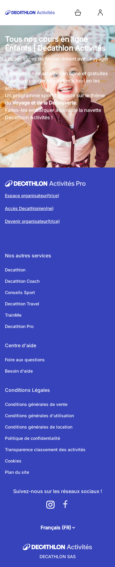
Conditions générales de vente (36, 404)
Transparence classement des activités (45, 449)
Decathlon (15, 269)
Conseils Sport (20, 292)
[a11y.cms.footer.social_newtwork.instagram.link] (50, 504)
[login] (100, 12)
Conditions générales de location (38, 426)
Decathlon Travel (22, 303)
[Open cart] (78, 12)
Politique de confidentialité (32, 438)
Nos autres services (28, 255)
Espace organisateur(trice (31, 195)
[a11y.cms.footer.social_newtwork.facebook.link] (65, 504)
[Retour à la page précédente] (9, 44)
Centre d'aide (20, 345)
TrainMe (13, 315)
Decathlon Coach (22, 281)
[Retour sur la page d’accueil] (30, 12)
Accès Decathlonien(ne (28, 208)
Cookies (13, 460)
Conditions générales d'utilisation (39, 415)
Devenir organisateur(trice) (32, 221)
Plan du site (17, 472)
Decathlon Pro (19, 326)
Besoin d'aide (19, 371)
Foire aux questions (25, 359)
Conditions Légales (27, 390)
